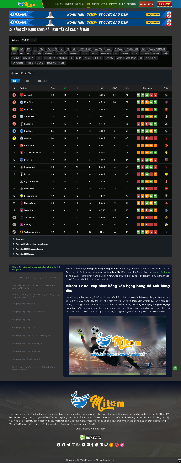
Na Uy (78, 58)
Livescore (113, 4)
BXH (88, 4)
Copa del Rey (28, 58)
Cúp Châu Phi (151, 58)
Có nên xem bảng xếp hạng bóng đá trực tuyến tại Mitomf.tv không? (34, 368)
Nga (21, 53)
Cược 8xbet (164, 4)
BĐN (143, 48)
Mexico (94, 53)
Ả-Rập (165, 53)
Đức (28, 48)
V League (118, 48)
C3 (74, 48)
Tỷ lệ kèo (95, 4)
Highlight (69, 4)
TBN (21, 48)
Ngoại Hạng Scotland (55, 62)
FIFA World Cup (85, 48)
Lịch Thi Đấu (80, 4)
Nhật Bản (37, 53)
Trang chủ (58, 4)
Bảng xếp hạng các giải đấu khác (26, 359)
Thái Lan (98, 58)
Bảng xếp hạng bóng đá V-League (27, 343)
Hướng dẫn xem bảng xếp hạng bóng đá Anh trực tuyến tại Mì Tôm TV (34, 286)
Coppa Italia (106, 53)
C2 (68, 48)
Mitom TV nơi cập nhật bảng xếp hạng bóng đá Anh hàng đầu (36, 268)
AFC (116, 53)
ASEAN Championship (157, 48)
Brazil (85, 53)
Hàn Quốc (48, 53)
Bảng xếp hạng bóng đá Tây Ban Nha (28, 312)
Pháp (42, 48)
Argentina (74, 53)
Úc (28, 53)
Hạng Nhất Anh (132, 48)
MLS (14, 53)
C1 (62, 48)
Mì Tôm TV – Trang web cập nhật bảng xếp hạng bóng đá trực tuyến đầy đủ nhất (35, 295)
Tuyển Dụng (131, 4)
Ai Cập (119, 58)
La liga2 (16, 58)
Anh (14, 48)
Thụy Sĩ (88, 58)
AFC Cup (156, 53)
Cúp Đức (125, 53)
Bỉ (71, 58)
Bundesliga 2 (49, 58)
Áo (141, 58)
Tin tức (122, 4)
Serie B (30, 62)
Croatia (40, 62)
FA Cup (108, 48)
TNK (38, 58)
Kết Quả (104, 4)
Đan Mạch (63, 58)
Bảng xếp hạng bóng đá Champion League (31, 335)
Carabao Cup (18, 62)
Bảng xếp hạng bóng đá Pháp (25, 327)
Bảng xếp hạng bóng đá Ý (23, 304)
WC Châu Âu (52, 48)
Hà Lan (134, 53)
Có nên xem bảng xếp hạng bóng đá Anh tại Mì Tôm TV (36, 277)
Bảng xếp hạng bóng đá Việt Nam (27, 351)
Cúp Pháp (145, 53)
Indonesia (109, 58)
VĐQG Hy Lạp (131, 58)
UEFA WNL (98, 48)
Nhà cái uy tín (146, 4)
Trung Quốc (61, 53)
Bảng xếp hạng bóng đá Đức (24, 319)
